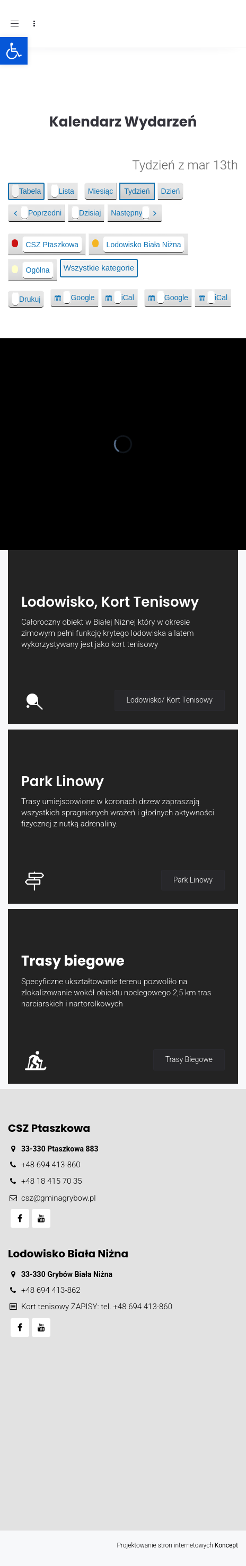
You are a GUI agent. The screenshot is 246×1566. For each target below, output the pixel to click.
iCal (126, 299)
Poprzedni (41, 213)
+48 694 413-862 (51, 1290)
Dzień (170, 191)
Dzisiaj (86, 213)
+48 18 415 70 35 (51, 1181)
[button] (14, 51)
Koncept (226, 1545)
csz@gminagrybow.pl (58, 1198)
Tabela (28, 191)
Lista (64, 191)
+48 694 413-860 (51, 1164)
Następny (130, 213)
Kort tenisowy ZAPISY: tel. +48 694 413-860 (96, 1306)
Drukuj (28, 299)
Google (78, 299)
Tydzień (137, 191)
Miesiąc (100, 191)
